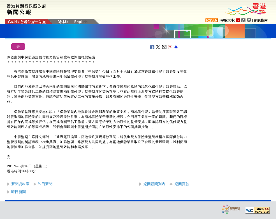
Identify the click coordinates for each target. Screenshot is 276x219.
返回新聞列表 (154, 184)
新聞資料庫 (20, 184)
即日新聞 (18, 192)
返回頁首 (182, 184)
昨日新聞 (45, 184)
